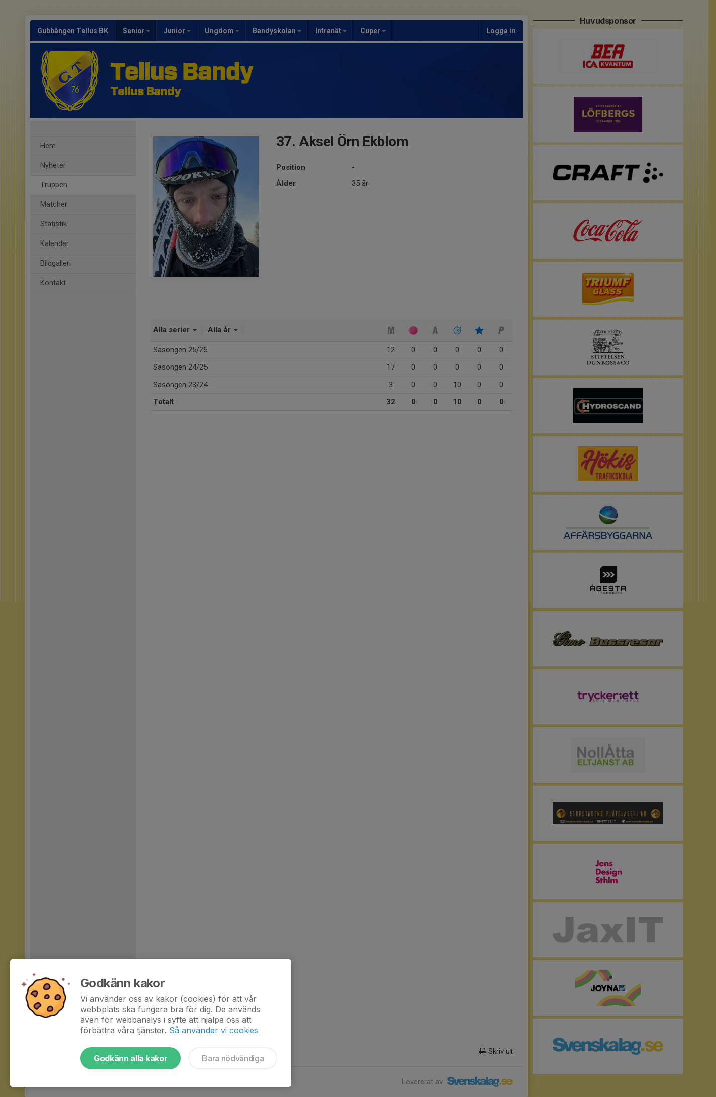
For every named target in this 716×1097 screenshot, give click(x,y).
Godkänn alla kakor (130, 1058)
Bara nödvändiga (233, 1058)
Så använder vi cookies (213, 1030)
